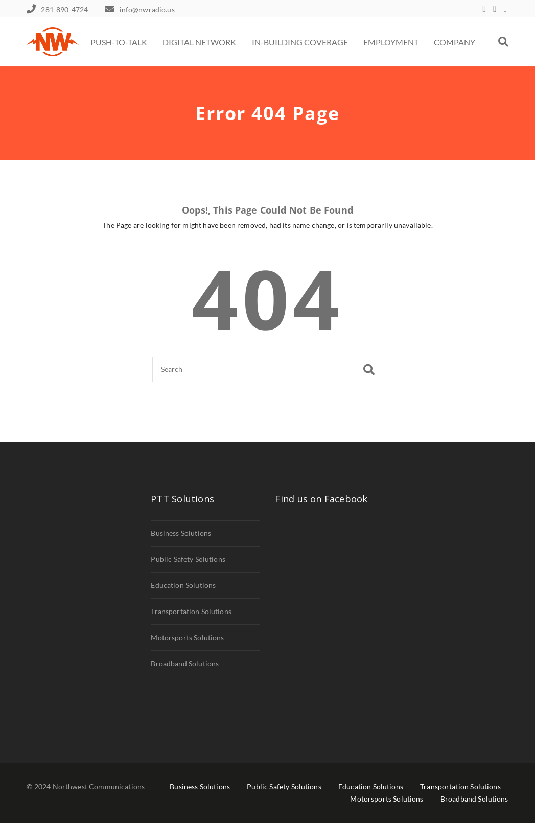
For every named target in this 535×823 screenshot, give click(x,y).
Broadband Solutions (185, 663)
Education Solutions (183, 585)
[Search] (267, 369)
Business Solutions (181, 533)
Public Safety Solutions (188, 559)
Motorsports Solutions (187, 637)
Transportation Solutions (191, 611)
